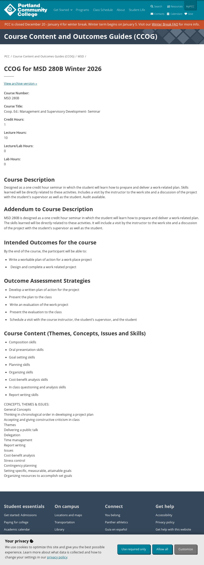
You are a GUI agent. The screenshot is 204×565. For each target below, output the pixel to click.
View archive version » (20, 83)
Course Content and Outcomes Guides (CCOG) (80, 36)
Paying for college (16, 522)
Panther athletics (116, 522)
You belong (112, 515)
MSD (81, 56)
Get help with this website (173, 529)
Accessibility (164, 515)
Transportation (65, 522)
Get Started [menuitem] (61, 10)
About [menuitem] (121, 10)
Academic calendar (17, 529)
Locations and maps (68, 515)
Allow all (162, 549)
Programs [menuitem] (82, 10)
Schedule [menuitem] (103, 10)
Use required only (134, 549)
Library (59, 529)
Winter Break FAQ (165, 24)
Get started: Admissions (20, 515)
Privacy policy (165, 522)
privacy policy (57, 557)
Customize (185, 549)
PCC (7, 56)
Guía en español (116, 529)
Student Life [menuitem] (137, 10)
